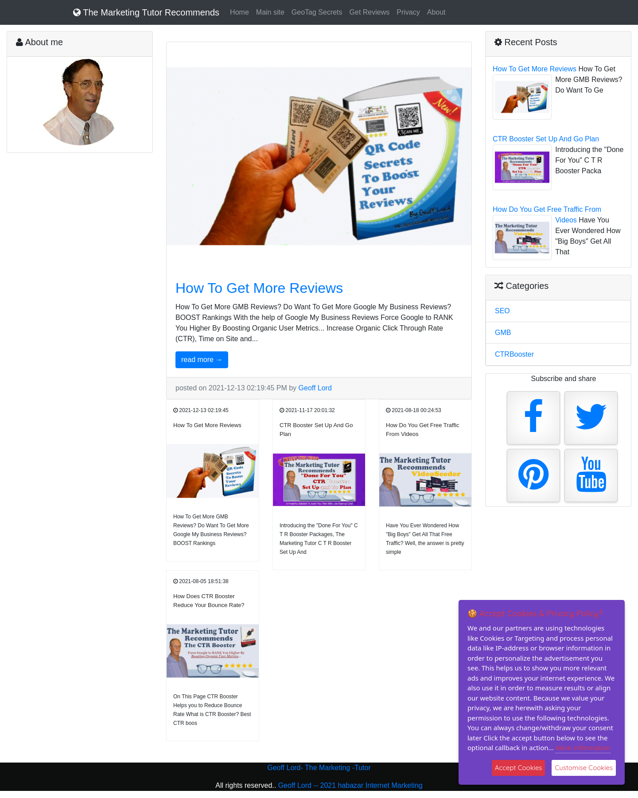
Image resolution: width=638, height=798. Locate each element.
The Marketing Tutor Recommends (146, 12)
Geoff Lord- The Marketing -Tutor (319, 767)
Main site (270, 12)
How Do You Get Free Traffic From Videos (422, 429)
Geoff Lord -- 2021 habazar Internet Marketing (350, 785)
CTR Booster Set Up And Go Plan (316, 429)
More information (583, 747)
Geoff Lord (315, 388)
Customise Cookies (584, 767)
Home (239, 12)
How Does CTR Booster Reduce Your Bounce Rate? (208, 600)
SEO (502, 311)
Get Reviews (370, 12)
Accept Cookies (518, 767)
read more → (201, 359)
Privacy (408, 12)
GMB (503, 332)
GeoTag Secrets (317, 12)
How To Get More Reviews (259, 288)
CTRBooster (514, 354)
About (436, 12)
